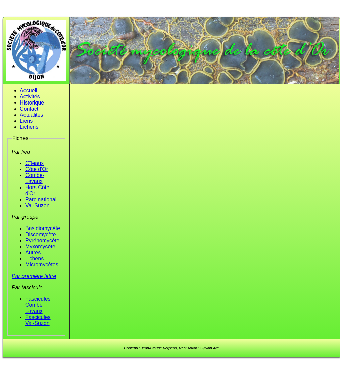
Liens (26, 121)
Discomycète (40, 234)
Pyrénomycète (42, 240)
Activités (30, 96)
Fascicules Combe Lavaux (38, 305)
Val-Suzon (37, 205)
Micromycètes (41, 264)
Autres (33, 252)
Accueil (28, 90)
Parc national (40, 199)
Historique (32, 103)
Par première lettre (34, 276)
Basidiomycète (42, 228)
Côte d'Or (36, 169)
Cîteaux (34, 163)
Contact (29, 109)
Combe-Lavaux (34, 178)
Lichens (29, 127)
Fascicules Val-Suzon (38, 320)
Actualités (31, 115)
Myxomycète (40, 246)
